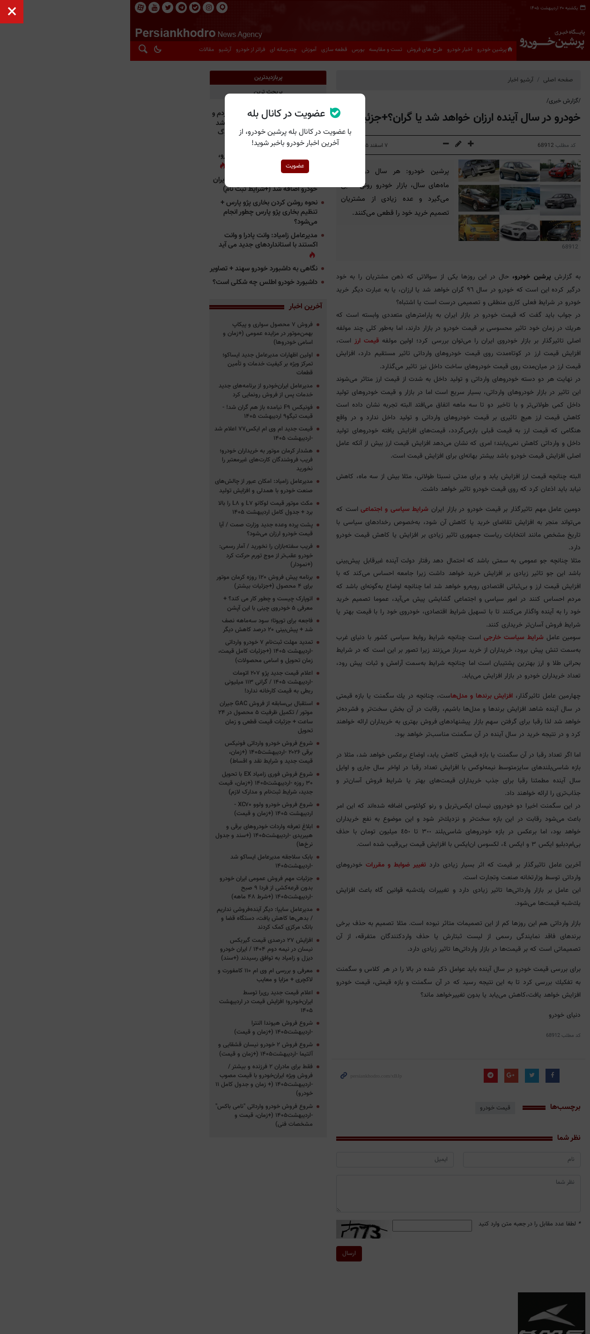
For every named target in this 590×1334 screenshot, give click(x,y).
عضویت (295, 166)
